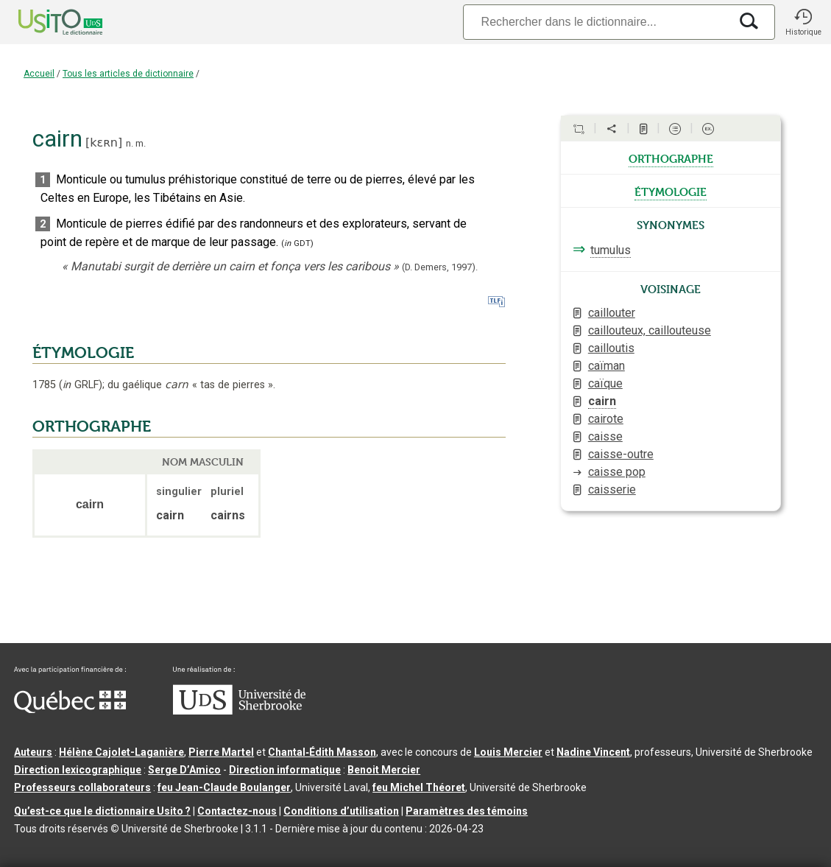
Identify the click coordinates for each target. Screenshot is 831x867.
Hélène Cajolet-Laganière (121, 752)
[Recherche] (596, 21)
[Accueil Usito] (44, 22)
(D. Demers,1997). (440, 267)
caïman (606, 366)
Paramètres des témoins (467, 811)
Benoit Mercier (383, 770)
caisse (605, 436)
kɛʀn (104, 143)
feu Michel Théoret (418, 787)
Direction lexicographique (77, 770)
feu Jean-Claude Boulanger (224, 787)
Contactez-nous (237, 811)
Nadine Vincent (593, 752)
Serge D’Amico (184, 770)
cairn (602, 401)
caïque (605, 383)
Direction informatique (285, 770)
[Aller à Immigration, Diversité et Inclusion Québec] (70, 709)
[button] (803, 22)
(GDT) (297, 243)
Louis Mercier (508, 752)
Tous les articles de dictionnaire (128, 74)
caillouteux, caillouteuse (649, 330)
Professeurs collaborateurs (82, 787)
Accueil (39, 74)
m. (140, 143)
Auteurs (33, 752)
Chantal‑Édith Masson (322, 752)
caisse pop (617, 472)
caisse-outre (621, 454)
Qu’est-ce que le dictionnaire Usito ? (102, 811)
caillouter (611, 313)
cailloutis (611, 348)
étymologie (670, 191)
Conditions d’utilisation (341, 811)
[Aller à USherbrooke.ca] (239, 711)
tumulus (610, 250)
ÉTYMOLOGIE (83, 353)
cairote (605, 419)
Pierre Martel (221, 752)
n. (129, 143)
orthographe (671, 157)
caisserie (612, 489)
